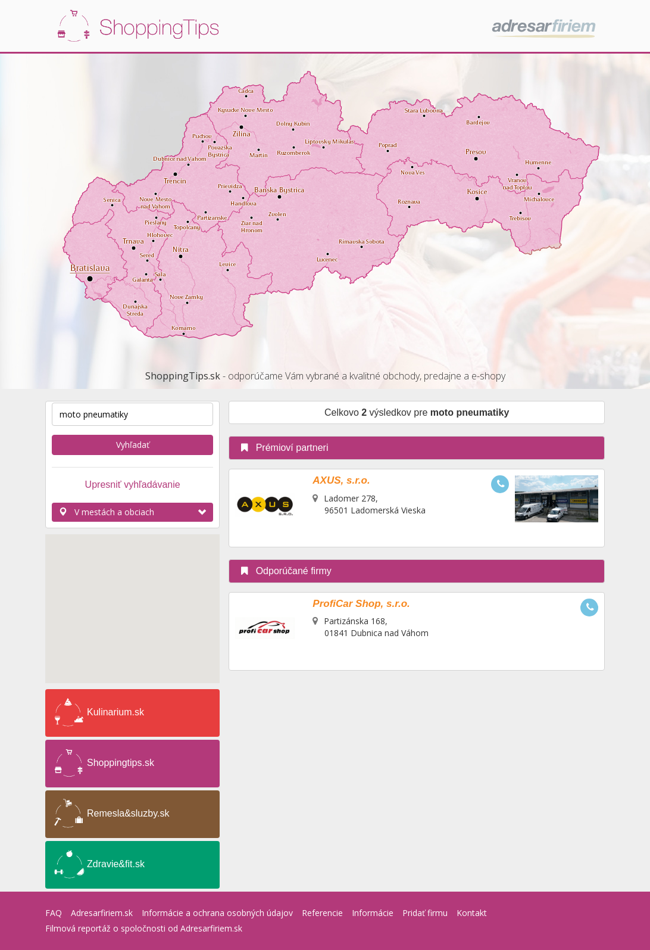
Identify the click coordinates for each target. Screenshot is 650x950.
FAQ (53, 912)
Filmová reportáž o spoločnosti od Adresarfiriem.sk (143, 928)
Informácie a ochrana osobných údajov (217, 912)
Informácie (372, 912)
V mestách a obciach (132, 512)
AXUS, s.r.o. (341, 480)
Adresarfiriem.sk (102, 912)
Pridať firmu (425, 912)
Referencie (322, 912)
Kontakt (472, 912)
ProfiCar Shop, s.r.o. (361, 603)
